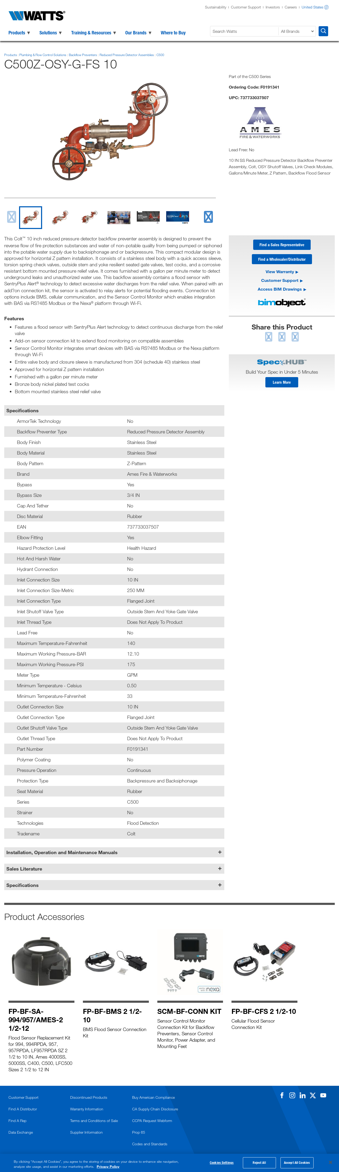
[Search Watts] (245, 31)
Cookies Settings (222, 1163)
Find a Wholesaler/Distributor (282, 259)
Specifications (22, 885)
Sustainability (215, 7)
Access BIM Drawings (280, 289)
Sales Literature (24, 869)
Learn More (282, 383)
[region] (169, 1163)
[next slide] (208, 217)
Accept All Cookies (297, 1163)
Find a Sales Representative (282, 244)
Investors (273, 7)
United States (312, 7)
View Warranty (280, 272)
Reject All (259, 1163)
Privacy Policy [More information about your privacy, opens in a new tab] (108, 1166)
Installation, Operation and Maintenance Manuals (62, 852)
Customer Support (246, 7)
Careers (291, 7)
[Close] (330, 1162)
